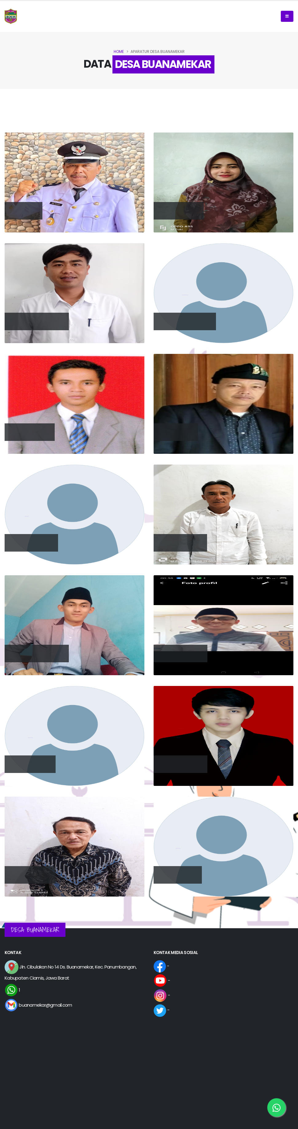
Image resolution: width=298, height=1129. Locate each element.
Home (119, 51)
